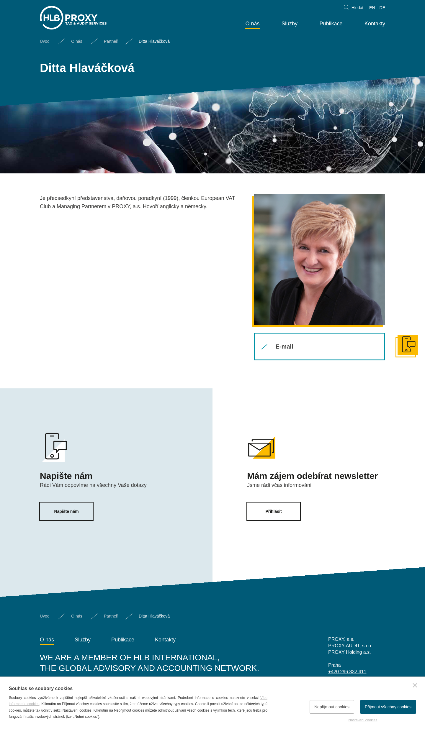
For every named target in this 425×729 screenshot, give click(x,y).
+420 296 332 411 (347, 671)
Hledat (357, 7)
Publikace (330, 24)
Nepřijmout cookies (331, 707)
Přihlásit (273, 511)
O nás (252, 24)
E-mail (284, 346)
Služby (290, 24)
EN (372, 7)
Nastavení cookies (362, 720)
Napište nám (66, 511)
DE (382, 7)
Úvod (45, 41)
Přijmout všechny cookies (388, 707)
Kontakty (374, 24)
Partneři (111, 41)
